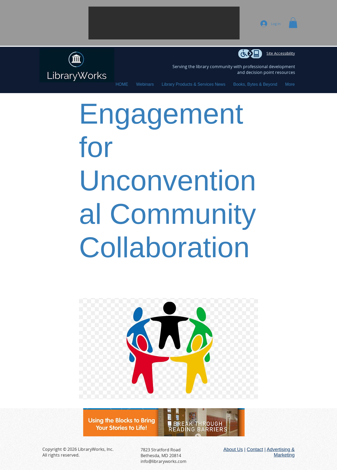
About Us (233, 449)
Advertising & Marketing (281, 452)
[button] (164, 23)
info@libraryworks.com (163, 461)
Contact (255, 449)
